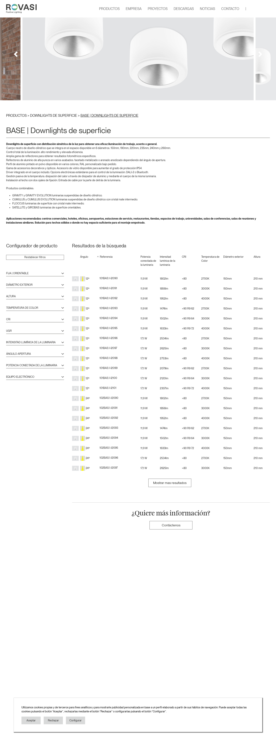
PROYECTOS (158, 9)
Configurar (75, 720)
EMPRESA (134, 9)
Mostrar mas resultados (169, 483)
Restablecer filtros (35, 257)
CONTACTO (230, 9)
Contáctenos (171, 525)
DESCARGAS (184, 9)
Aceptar (31, 720)
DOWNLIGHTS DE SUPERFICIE (54, 116)
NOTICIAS (207, 9)
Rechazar (53, 720)
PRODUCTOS (109, 9)
